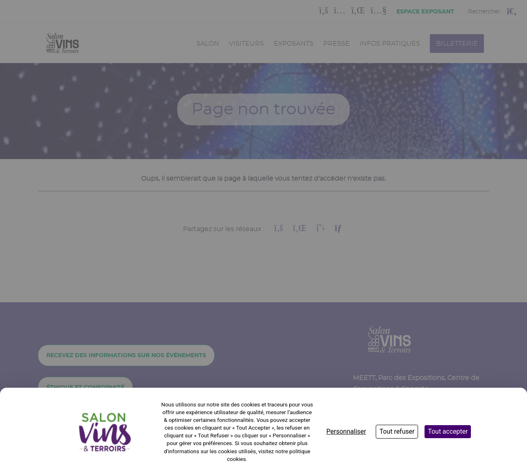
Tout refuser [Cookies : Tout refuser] (396, 431)
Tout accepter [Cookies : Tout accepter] (448, 431)
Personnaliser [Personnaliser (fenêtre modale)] (346, 431)
